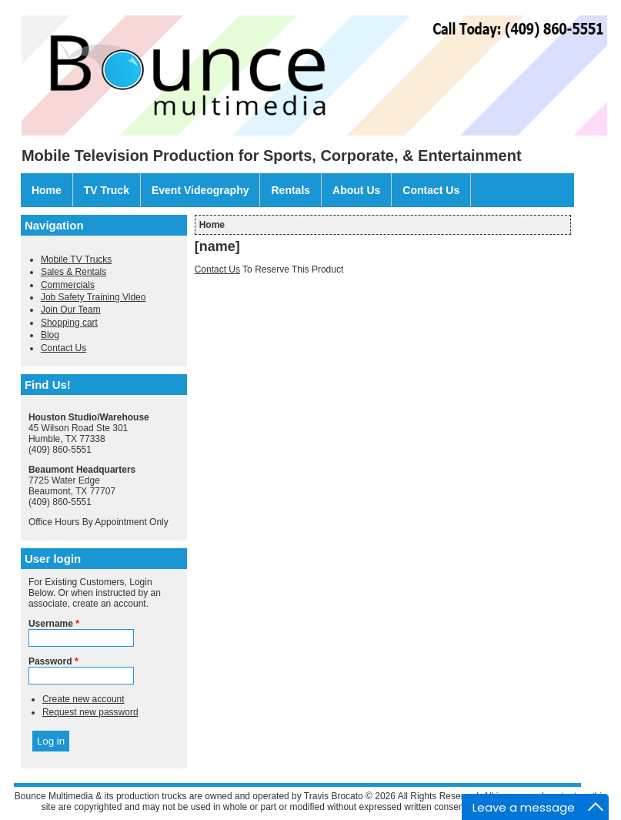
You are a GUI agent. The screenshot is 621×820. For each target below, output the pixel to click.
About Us (356, 190)
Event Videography (200, 190)
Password (53, 661)
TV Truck (106, 190)
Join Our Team (71, 309)
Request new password (90, 712)
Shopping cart (69, 322)
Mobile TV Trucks (76, 259)
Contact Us (430, 190)
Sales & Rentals (73, 271)
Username (53, 623)
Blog (50, 335)
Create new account (83, 699)
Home (47, 190)
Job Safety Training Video (93, 297)
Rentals (290, 190)
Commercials (68, 284)
